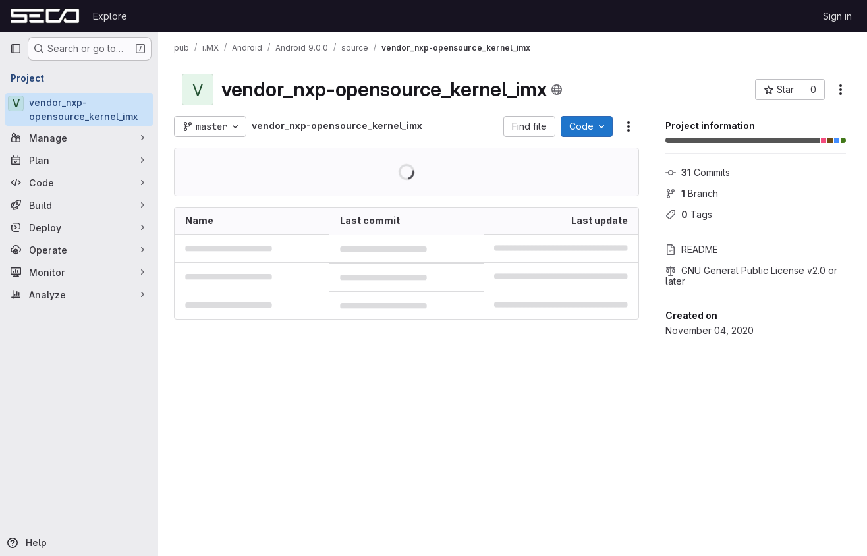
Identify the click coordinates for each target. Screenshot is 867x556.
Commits (697, 172)
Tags (688, 214)
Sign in (837, 16)
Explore (110, 16)
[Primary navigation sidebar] (15, 48)
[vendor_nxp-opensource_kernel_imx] (79, 109)
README (691, 249)
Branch (691, 193)
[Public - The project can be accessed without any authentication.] (556, 89)
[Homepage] (44, 15)
